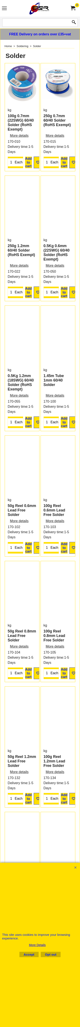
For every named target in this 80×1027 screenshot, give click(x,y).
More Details (37, 945)
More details (19, 153)
